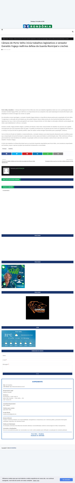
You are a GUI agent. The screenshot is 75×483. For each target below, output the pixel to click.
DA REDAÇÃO (20, 168)
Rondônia (11, 148)
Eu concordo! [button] (66, 479)
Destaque (11, 38)
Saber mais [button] (36, 480)
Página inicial (5, 38)
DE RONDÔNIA (13, 448)
